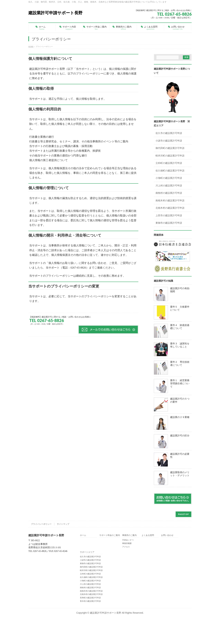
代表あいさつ (128, 540)
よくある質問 (148, 535)
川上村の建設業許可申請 (169, 185)
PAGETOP (183, 514)
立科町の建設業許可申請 (169, 163)
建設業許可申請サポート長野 (55, 12)
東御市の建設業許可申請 (169, 223)
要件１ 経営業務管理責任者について (179, 383)
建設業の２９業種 (179, 417)
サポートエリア (87, 552)
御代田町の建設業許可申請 (170, 148)
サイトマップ (63, 524)
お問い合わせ (167, 535)
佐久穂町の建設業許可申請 (170, 170)
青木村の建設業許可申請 (90, 601)
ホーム (83, 535)
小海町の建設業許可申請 (169, 178)
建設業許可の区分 (179, 435)
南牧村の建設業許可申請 (169, 193)
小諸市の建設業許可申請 (169, 140)
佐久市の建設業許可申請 (169, 133)
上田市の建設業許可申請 (169, 215)
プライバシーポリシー (41, 524)
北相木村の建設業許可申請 (170, 208)
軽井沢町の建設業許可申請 (170, 155)
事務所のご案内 (129, 535)
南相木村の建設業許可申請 (170, 200)
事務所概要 (127, 543)
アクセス (126, 547)
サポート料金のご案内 (109, 535)
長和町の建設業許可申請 (90, 598)
